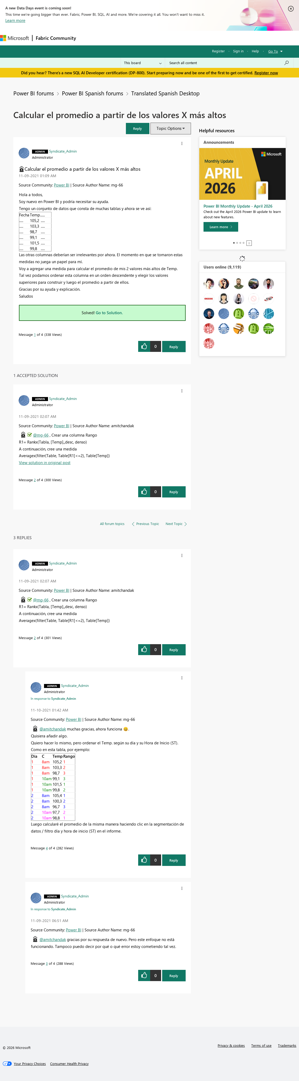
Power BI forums (33, 93)
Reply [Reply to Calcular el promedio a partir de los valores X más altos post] (173, 346)
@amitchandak (52, 729)
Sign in (238, 51)
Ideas (133, 38)
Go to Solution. (109, 312)
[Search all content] (229, 63)
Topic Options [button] (169, 128)
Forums (88, 38)
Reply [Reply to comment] (173, 491)
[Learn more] (221, 227)
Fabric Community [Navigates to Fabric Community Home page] (56, 38)
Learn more (15, 20)
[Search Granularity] (143, 63)
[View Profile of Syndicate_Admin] (63, 151)
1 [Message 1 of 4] (35, 334)
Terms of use (261, 1045)
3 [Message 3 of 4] (47, 963)
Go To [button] (273, 51)
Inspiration (111, 38)
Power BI (61, 185)
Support (224, 38)
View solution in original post (44, 462)
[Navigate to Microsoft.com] (14, 38)
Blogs (181, 38)
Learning (201, 38)
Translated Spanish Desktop (165, 93)
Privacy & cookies (231, 1045)
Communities (157, 38)
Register (218, 51)
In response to (53, 698)
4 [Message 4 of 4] (47, 848)
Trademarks (287, 1045)
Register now (266, 72)
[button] (137, 128)
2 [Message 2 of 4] (35, 479)
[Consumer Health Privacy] (69, 1063)
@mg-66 (41, 435)
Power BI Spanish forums (92, 93)
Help (255, 51)
